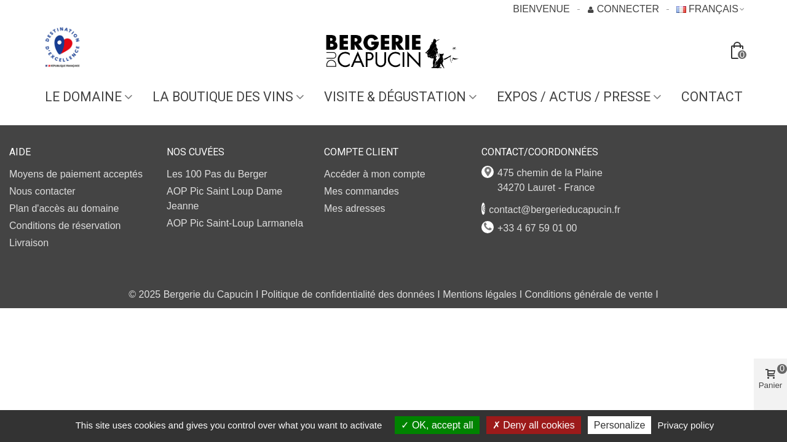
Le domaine (83, 96)
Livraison (29, 243)
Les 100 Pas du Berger (217, 174)
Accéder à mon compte (374, 174)
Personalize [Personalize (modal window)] (620, 425)
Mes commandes (361, 191)
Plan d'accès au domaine (64, 208)
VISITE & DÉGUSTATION (395, 96)
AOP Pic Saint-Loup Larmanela (235, 223)
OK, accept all (437, 425)
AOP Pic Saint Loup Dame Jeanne (224, 198)
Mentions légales (479, 294)
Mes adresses (355, 208)
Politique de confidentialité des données (348, 294)
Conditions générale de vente (589, 294)
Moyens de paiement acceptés (76, 174)
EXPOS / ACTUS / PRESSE (574, 96)
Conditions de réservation (65, 225)
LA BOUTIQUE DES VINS (222, 96)
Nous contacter (42, 191)
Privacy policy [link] (686, 425)
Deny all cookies (533, 425)
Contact (712, 96)
